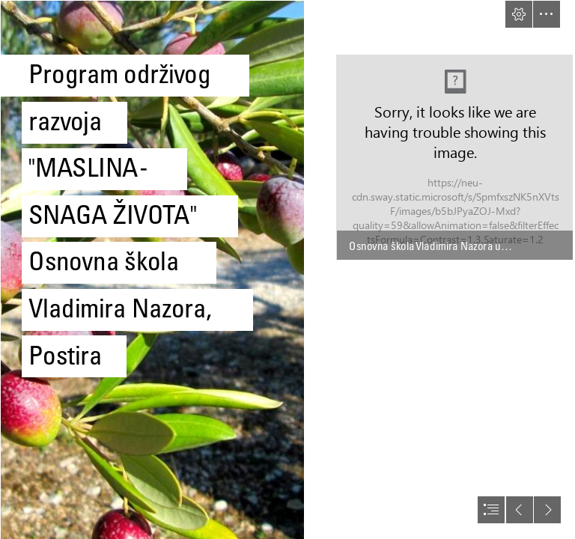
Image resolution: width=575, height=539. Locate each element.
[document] (287, 269)
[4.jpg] (151, 269)
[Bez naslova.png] (454, 157)
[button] (518, 14)
